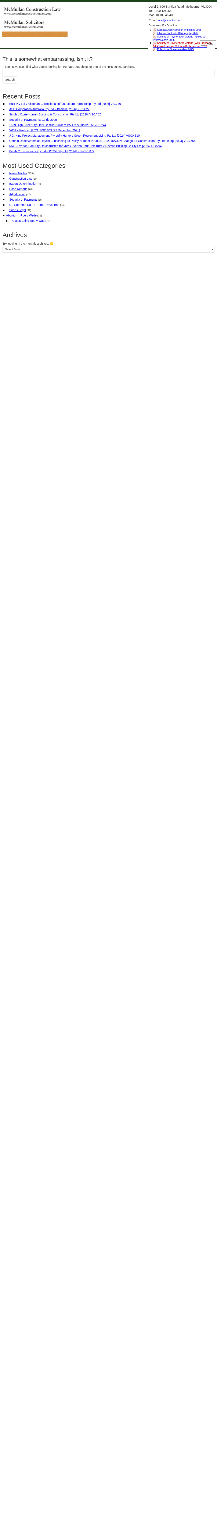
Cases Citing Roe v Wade (29, 220)
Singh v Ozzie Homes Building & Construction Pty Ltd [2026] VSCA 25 (55, 114)
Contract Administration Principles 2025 (179, 29)
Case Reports (18, 189)
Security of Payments (23, 199)
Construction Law (20, 178)
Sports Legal (17, 210)
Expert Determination (23, 183)
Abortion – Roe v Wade (21, 215)
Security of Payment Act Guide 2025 (33, 119)
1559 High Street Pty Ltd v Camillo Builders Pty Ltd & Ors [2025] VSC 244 (57, 125)
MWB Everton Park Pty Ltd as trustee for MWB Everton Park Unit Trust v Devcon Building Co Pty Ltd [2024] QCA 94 (85, 146)
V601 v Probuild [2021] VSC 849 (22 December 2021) (44, 130)
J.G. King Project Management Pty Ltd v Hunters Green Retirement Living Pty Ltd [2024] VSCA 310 (74, 135)
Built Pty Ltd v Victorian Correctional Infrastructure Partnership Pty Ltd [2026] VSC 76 (65, 103)
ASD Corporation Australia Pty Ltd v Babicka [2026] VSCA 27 (49, 109)
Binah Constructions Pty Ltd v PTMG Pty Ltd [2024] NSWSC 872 (51, 151)
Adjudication (17, 194)
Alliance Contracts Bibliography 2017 (177, 33)
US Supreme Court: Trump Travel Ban (34, 205)
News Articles (18, 173)
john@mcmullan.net (169, 20)
